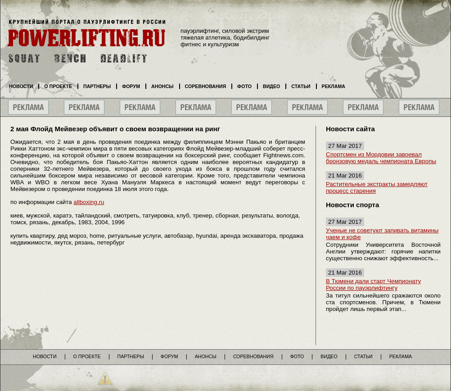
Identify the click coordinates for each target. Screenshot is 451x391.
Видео (271, 86)
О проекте (58, 86)
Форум (131, 86)
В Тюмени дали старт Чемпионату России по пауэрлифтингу (373, 284)
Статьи (300, 86)
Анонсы (162, 86)
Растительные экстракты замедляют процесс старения (377, 187)
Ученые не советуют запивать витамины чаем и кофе (382, 233)
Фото (244, 86)
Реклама (333, 86)
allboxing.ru (88, 202)
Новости (21, 86)
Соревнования (205, 86)
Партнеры (97, 86)
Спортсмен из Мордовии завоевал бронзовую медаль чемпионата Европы (381, 157)
